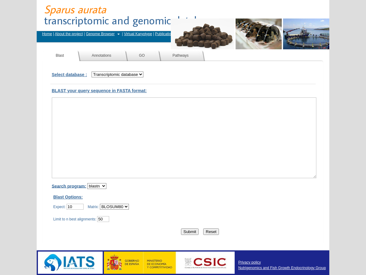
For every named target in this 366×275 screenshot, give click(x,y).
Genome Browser (100, 34)
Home (47, 34)
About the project (69, 34)
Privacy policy (249, 262)
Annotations (101, 55)
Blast (60, 55)
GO (142, 55)
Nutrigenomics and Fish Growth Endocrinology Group (282, 268)
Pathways (180, 55)
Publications (165, 34)
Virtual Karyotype (138, 34)
